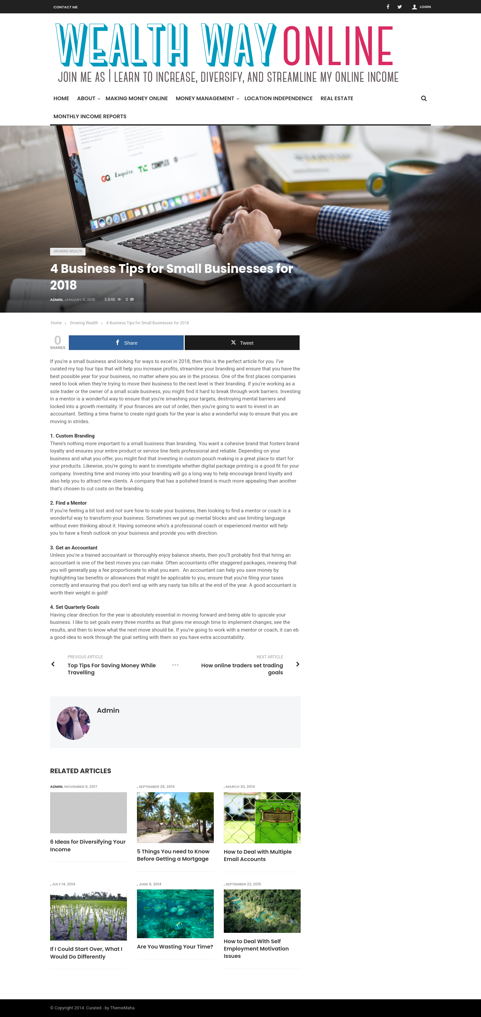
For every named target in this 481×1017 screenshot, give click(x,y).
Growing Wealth (67, 251)
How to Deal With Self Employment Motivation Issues (256, 949)
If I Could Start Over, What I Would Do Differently (86, 953)
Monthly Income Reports (90, 116)
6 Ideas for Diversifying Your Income (88, 845)
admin (56, 299)
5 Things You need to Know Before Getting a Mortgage (173, 855)
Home (61, 98)
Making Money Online (137, 98)
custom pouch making (208, 459)
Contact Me (65, 7)
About (88, 98)
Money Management (206, 98)
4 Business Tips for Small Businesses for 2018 (147, 323)
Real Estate (337, 98)
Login (425, 6)
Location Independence (279, 98)
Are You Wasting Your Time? (175, 947)
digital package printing (227, 466)
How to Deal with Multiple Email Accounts (258, 855)
